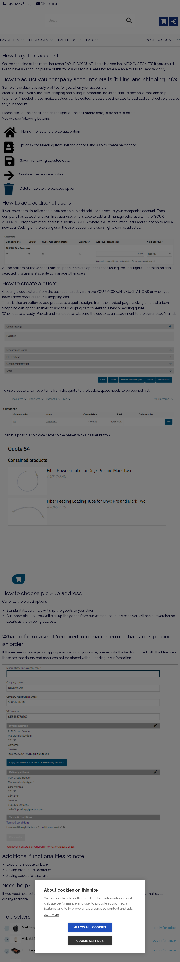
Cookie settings (115, 940)
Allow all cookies (65, 940)
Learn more (51, 928)
